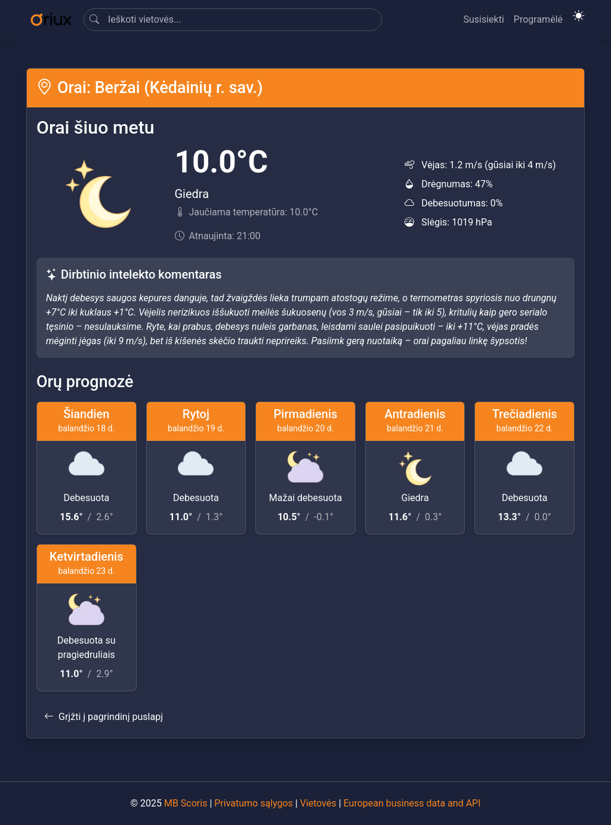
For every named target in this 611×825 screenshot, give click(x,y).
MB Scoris (185, 803)
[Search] (233, 19)
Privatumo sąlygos (253, 803)
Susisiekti (483, 19)
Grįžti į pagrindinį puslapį (103, 716)
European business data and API (412, 803)
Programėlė (538, 19)
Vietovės (318, 803)
